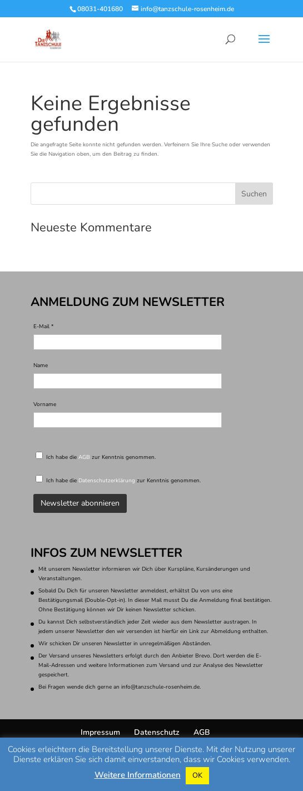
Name (40, 365)
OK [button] (197, 775)
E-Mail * (43, 326)
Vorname (44, 404)
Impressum (100, 732)
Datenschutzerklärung (106, 481)
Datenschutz (157, 732)
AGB (84, 457)
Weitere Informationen (138, 775)
